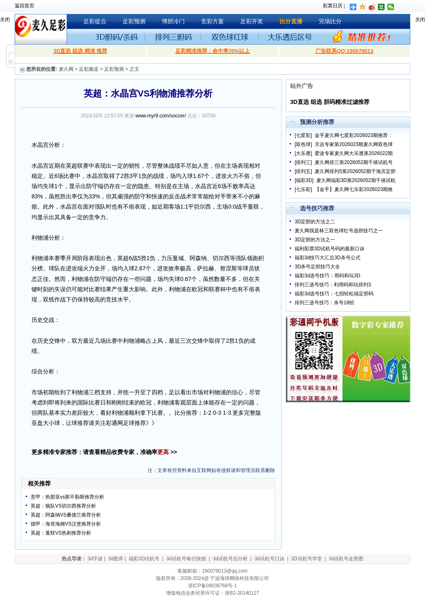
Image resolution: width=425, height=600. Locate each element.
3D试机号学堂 (306, 559)
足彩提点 (94, 21)
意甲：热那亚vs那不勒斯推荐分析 (67, 497)
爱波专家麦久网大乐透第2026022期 (354, 153)
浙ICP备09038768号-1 (212, 586)
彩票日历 (332, 6)
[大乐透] (303, 153)
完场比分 (330, 21)
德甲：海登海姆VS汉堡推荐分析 (66, 524)
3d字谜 (95, 559)
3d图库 (115, 559)
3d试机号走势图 (346, 559)
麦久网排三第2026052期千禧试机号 (354, 162)
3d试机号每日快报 (186, 559)
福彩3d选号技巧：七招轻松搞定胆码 (334, 294)
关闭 (5, 19)
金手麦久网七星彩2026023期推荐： (354, 135)
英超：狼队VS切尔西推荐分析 (63, 506)
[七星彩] (303, 135)
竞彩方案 (212, 21)
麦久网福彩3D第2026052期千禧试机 (356, 180)
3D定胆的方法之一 (315, 240)
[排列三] (303, 162)
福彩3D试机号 (144, 559)
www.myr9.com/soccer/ (161, 116)
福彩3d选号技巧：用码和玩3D (327, 276)
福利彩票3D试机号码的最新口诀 (330, 249)
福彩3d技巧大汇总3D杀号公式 (327, 258)
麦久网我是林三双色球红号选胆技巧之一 (339, 231)
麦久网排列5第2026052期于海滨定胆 (355, 171)
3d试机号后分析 (230, 559)
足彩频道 (88, 69)
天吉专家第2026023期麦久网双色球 (354, 144)
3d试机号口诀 (269, 559)
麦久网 (66, 69)
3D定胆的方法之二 (315, 222)
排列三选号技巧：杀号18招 (324, 303)
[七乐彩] (303, 189)
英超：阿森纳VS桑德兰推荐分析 (66, 515)
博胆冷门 (173, 21)
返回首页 (24, 6)
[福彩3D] (304, 180)
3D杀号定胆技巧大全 (317, 267)
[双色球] (303, 144)
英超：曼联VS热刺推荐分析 (61, 533)
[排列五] (303, 171)
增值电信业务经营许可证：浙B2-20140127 (212, 593)
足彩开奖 (251, 21)
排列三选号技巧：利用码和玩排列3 (333, 285)
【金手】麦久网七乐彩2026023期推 (354, 189)
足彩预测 (134, 21)
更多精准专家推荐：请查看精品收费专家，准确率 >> (104, 452)
